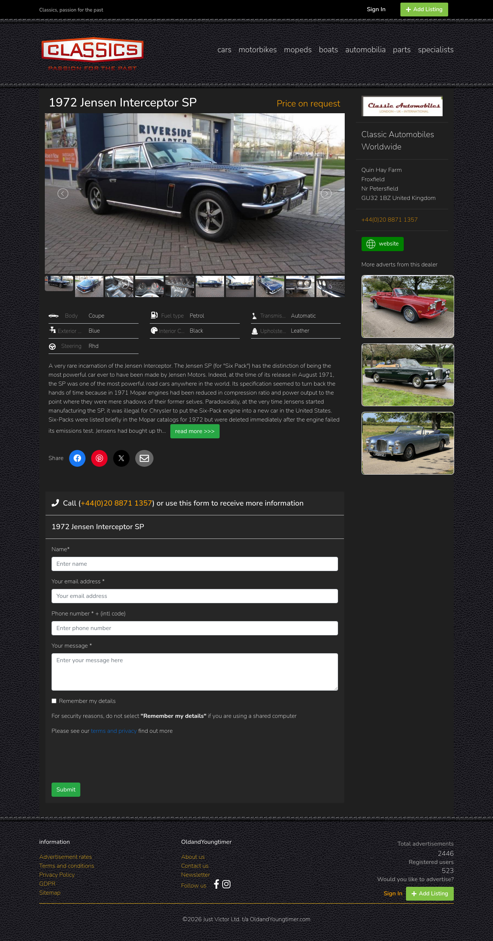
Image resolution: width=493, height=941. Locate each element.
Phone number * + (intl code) (88, 614)
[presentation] (182, 756)
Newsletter (195, 875)
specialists (436, 49)
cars (224, 49)
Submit (65, 790)
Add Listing (424, 9)
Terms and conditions (66, 866)
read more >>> (195, 431)
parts (402, 49)
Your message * (72, 646)
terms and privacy (114, 731)
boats (328, 49)
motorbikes (258, 49)
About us (193, 857)
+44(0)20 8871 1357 (116, 503)
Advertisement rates (65, 857)
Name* (61, 549)
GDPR (47, 884)
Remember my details (87, 701)
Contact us (195, 866)
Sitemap (50, 893)
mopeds (298, 49)
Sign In (376, 9)
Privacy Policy (57, 875)
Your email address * (78, 581)
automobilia (365, 49)
